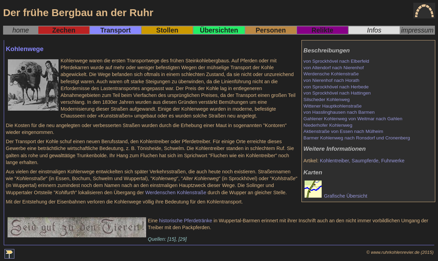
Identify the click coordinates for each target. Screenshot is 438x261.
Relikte (322, 30)
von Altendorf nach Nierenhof (334, 67)
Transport (115, 30)
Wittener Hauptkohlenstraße (333, 106)
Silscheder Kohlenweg (327, 99)
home (20, 30)
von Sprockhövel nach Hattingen (337, 93)
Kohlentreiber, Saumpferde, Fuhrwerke (362, 160)
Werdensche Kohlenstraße (331, 73)
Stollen (167, 30)
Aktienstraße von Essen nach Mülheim (343, 131)
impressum (417, 30)
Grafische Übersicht (336, 196)
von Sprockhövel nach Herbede (336, 86)
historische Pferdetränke (185, 220)
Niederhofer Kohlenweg (328, 125)
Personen (271, 30)
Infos (374, 30)
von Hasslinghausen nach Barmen (339, 112)
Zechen (64, 30)
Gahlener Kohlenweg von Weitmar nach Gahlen (353, 118)
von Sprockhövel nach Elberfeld (336, 61)
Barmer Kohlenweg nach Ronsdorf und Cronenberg (357, 137)
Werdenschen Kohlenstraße (175, 192)
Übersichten (219, 30)
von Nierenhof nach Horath (331, 80)
